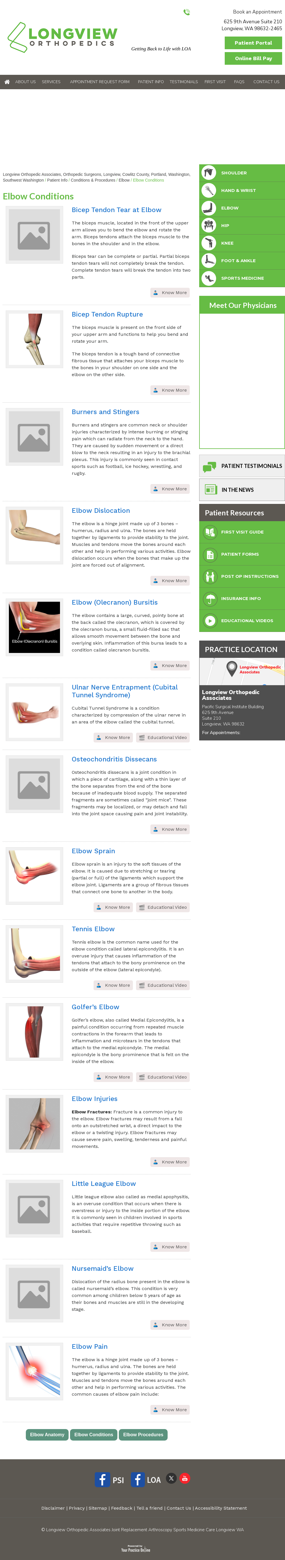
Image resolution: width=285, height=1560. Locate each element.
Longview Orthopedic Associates (230, 695)
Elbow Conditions (93, 1434)
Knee (217, 243)
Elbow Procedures (143, 1434)
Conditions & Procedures (93, 180)
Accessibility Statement (221, 1508)
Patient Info (151, 82)
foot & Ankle (228, 261)
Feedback (121, 1508)
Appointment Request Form (99, 82)
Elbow (124, 180)
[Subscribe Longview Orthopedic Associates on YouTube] (184, 1478)
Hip (214, 226)
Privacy (77, 1508)
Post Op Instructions (239, 578)
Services (51, 82)
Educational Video (167, 737)
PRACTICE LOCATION (241, 649)
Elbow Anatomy (47, 1434)
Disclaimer (53, 1508)
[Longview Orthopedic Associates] (62, 37)
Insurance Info (230, 600)
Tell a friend (149, 1508)
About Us (25, 82)
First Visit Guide (232, 533)
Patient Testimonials (241, 467)
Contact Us (266, 82)
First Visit (215, 82)
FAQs (239, 82)
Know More (174, 292)
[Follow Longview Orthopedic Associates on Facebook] (111, 1480)
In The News (227, 491)
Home (7, 82)
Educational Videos (236, 622)
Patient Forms (229, 555)
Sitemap (98, 1508)
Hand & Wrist (228, 191)
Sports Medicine (232, 278)
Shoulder (223, 173)
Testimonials (184, 82)
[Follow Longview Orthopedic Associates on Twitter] (171, 1478)
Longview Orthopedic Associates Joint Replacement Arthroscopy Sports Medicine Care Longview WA (145, 1530)
